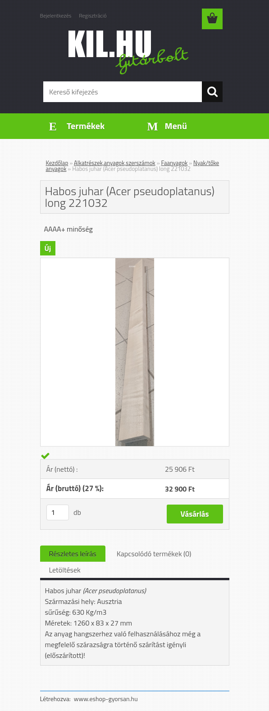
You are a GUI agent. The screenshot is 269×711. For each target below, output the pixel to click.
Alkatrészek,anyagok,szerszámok (114, 162)
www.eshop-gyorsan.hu (106, 698)
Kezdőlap (57, 162)
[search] (212, 91)
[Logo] (129, 52)
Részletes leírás (72, 553)
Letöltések (65, 569)
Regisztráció (92, 15)
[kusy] (57, 512)
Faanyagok (174, 162)
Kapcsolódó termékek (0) (154, 553)
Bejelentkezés (56, 15)
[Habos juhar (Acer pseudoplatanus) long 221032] (135, 261)
